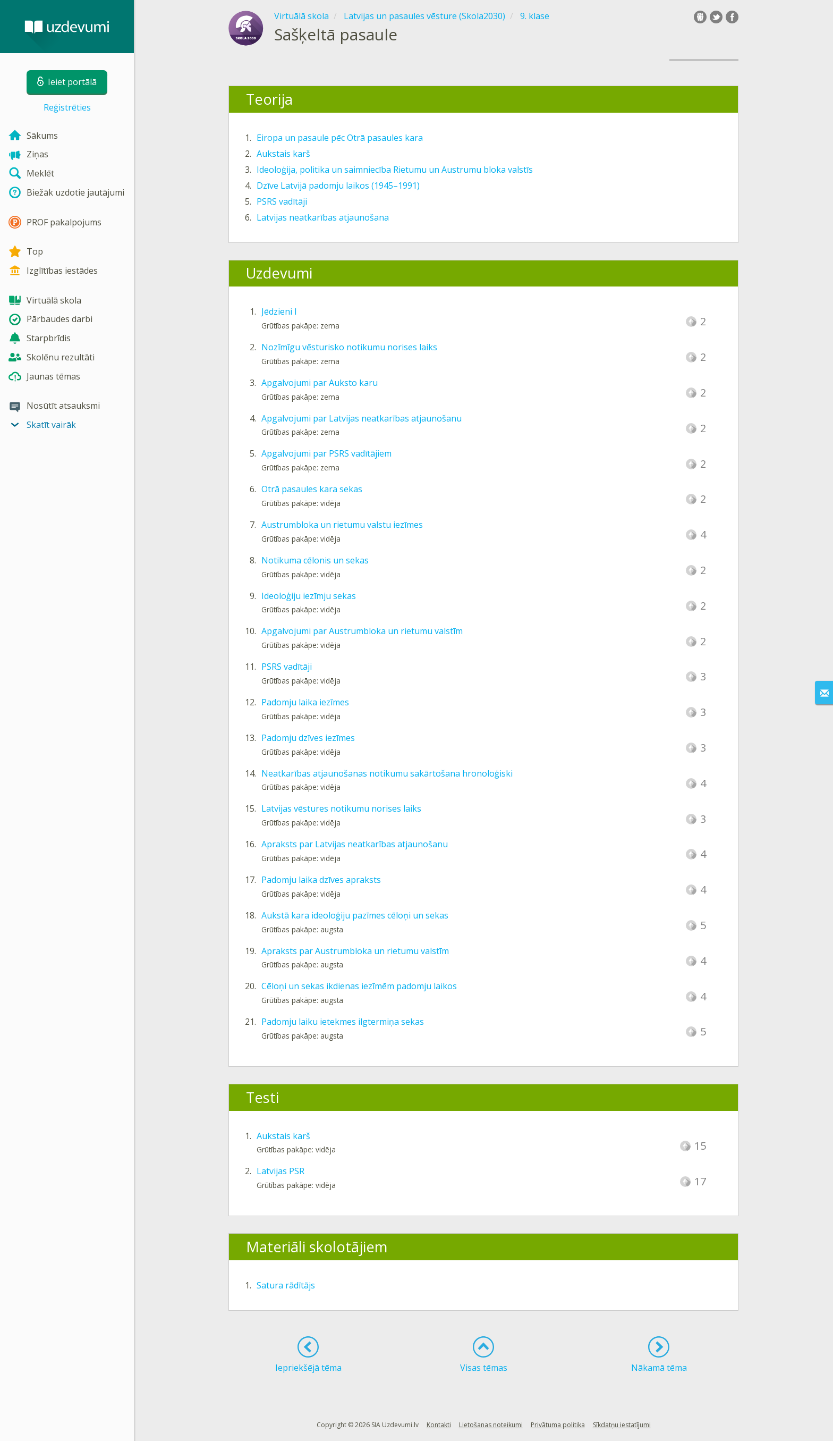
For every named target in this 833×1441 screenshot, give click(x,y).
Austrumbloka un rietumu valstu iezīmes (342, 524)
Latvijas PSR (280, 1171)
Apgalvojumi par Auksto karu (319, 383)
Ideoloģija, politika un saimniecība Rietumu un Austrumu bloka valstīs (395, 169)
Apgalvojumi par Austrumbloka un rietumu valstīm (362, 631)
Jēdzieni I (279, 311)
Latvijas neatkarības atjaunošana (323, 217)
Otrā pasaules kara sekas (311, 489)
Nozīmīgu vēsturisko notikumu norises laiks (349, 347)
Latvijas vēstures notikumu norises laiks (341, 808)
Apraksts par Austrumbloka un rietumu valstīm (355, 951)
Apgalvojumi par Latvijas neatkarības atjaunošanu (361, 418)
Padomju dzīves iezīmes (308, 738)
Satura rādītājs (286, 1285)
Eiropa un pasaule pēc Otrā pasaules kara (340, 138)
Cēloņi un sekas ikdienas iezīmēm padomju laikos (359, 986)
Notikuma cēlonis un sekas (315, 560)
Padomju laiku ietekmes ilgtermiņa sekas (342, 1021)
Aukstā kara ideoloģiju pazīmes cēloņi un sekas (354, 915)
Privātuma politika (558, 1424)
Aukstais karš (283, 153)
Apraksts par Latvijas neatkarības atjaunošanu (354, 844)
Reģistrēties (67, 107)
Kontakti (439, 1424)
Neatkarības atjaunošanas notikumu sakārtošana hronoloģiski (387, 773)
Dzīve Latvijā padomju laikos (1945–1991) (338, 185)
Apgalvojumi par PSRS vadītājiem (326, 453)
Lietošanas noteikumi (491, 1424)
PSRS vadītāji (282, 201)
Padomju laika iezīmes (305, 702)
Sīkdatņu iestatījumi (622, 1424)
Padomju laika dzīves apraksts (321, 880)
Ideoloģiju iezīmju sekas (308, 596)
